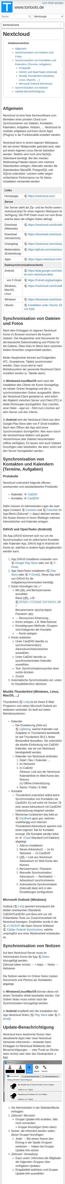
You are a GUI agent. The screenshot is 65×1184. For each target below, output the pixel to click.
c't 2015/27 (13, 925)
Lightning (25, 729)
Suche (30, 16)
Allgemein (21, 48)
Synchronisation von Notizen (31, 87)
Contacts (31, 509)
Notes (45, 956)
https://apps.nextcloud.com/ (45, 259)
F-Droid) (34, 574)
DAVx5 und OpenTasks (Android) (38, 72)
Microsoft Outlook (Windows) (35, 83)
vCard (27, 837)
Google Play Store (26, 563)
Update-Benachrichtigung (29, 91)
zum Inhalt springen (53, 3)
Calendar (52, 509)
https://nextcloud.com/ (41, 196)
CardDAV (33, 498)
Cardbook (25, 818)
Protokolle (25, 68)
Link (25, 701)
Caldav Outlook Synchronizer (24, 929)
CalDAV (32, 494)
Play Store (40, 1015)
